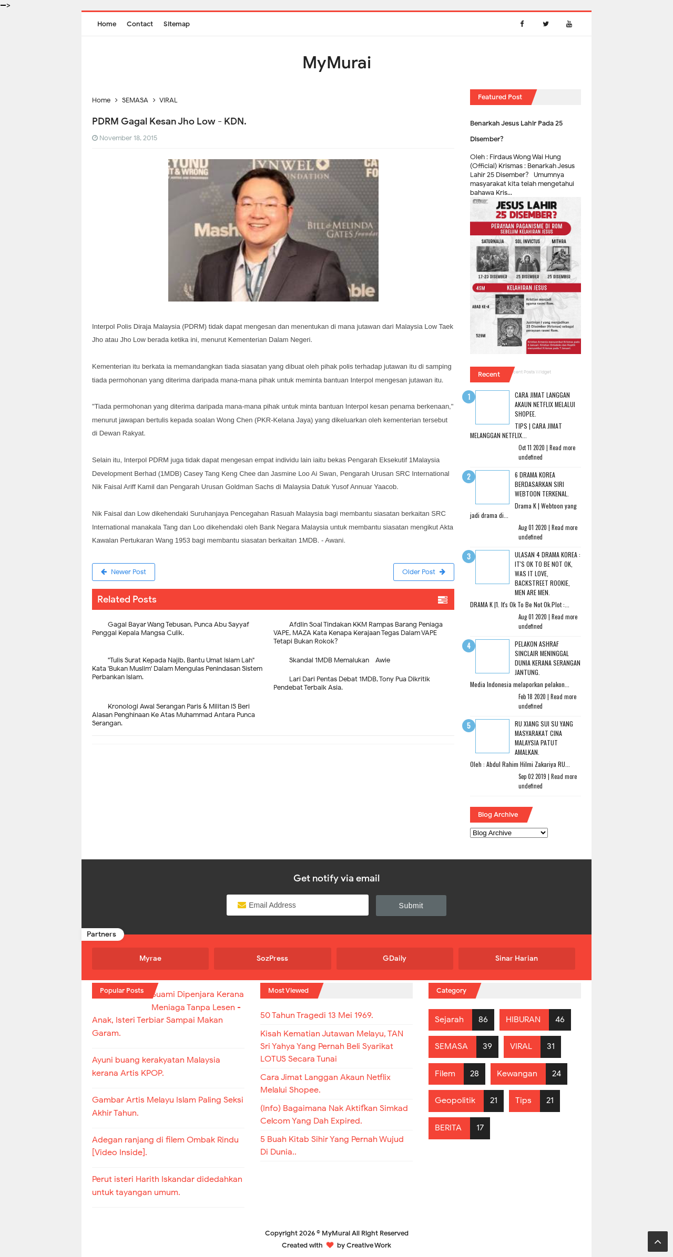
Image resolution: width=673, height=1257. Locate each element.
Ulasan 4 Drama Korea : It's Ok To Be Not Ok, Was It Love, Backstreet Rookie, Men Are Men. (547, 573)
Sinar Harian (516, 958)
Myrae (150, 958)
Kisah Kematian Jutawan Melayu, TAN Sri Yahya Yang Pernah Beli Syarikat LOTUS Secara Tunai (331, 1046)
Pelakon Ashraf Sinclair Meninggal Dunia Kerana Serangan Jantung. (547, 658)
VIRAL (521, 1046)
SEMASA (451, 1046)
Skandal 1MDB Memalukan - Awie (339, 660)
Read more (562, 447)
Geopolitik (455, 1100)
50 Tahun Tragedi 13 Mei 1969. (316, 1015)
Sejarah (449, 1019)
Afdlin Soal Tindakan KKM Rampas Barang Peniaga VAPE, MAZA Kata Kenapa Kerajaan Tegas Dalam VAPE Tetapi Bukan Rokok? (358, 633)
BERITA (448, 1128)
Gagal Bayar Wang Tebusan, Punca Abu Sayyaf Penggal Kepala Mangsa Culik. (170, 628)
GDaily (394, 958)
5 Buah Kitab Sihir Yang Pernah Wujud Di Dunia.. (332, 1145)
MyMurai (336, 1227)
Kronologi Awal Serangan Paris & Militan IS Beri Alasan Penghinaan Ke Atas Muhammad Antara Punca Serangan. (173, 715)
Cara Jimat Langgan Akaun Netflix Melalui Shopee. (545, 404)
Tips (523, 1100)
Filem (445, 1073)
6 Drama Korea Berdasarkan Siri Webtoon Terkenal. (542, 484)
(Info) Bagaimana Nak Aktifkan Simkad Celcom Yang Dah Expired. (334, 1114)
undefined (530, 457)
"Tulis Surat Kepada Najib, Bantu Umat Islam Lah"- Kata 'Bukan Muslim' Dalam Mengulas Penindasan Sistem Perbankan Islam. (177, 668)
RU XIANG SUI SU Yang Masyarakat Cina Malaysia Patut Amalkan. (544, 737)
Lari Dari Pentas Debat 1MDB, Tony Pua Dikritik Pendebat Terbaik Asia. (351, 683)
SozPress (272, 958)
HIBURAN (523, 1019)
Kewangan (517, 1073)
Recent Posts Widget (529, 372)
